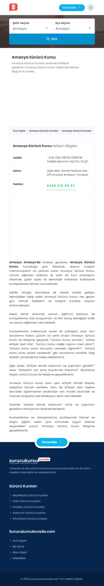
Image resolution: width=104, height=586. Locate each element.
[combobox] (30, 28)
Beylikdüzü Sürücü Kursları (28, 495)
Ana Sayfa (18, 541)
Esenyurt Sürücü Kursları (27, 513)
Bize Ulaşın (18, 552)
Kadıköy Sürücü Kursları (27, 507)
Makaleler (17, 558)
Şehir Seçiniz (21, 23)
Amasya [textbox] (20, 28)
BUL (52, 38)
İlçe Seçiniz (62, 23)
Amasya (69, 175)
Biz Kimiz (16, 547)
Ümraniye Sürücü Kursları (28, 519)
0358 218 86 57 (61, 186)
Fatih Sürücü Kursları (25, 501)
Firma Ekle (72, 7)
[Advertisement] (52, 101)
